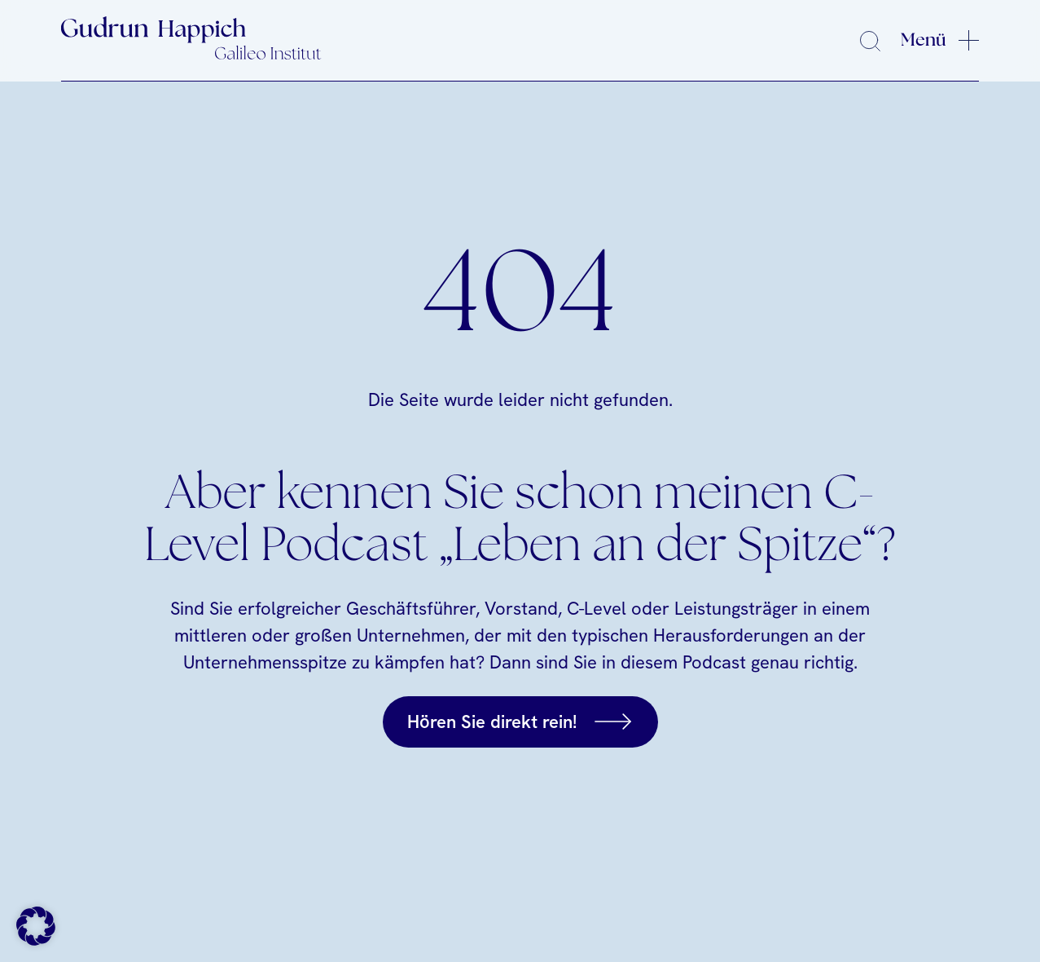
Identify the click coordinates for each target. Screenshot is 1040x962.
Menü (923, 40)
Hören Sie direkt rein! (492, 722)
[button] (36, 926)
